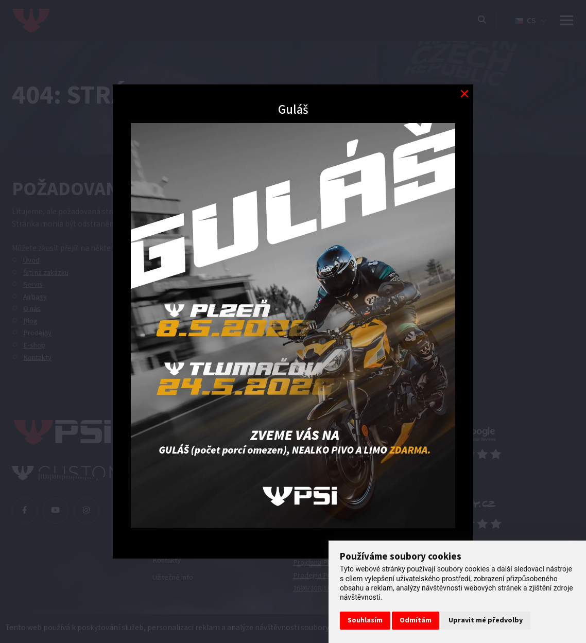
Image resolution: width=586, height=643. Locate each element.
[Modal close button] (464, 93)
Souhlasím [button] (365, 620)
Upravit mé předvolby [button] (486, 620)
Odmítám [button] (416, 620)
